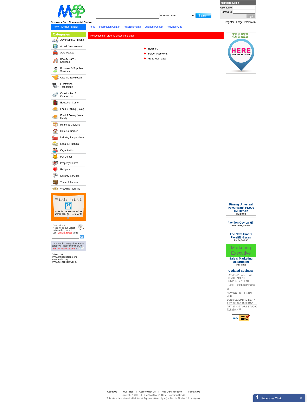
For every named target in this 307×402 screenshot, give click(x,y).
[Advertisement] (68, 326)
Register (229, 22)
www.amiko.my (60, 259)
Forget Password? (246, 22)
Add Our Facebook (172, 391)
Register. (153, 48)
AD (184, 395)
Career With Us (147, 391)
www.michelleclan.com (64, 262)
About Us (112, 391)
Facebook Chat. (271, 398)
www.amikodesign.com (64, 257)
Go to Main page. (157, 58)
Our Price (128, 391)
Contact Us (194, 391)
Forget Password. (157, 53)
